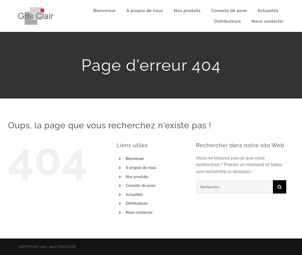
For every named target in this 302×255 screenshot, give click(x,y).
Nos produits (137, 177)
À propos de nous (141, 168)
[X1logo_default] (36, 9)
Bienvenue (135, 159)
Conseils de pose (141, 185)
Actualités (134, 194)
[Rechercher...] (234, 187)
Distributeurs (137, 203)
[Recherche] (279, 187)
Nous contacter (139, 212)
